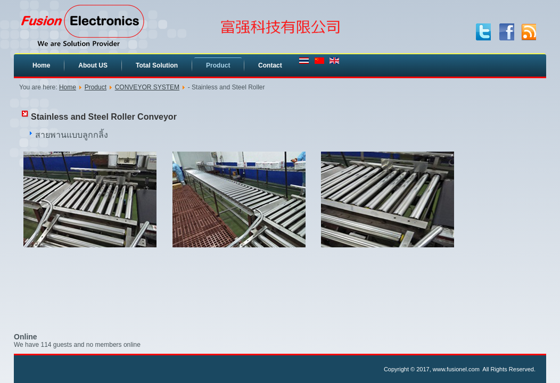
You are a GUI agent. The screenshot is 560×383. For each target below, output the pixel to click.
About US (93, 65)
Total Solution (157, 65)
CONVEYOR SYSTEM (147, 87)
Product (218, 65)
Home (41, 65)
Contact (270, 65)
